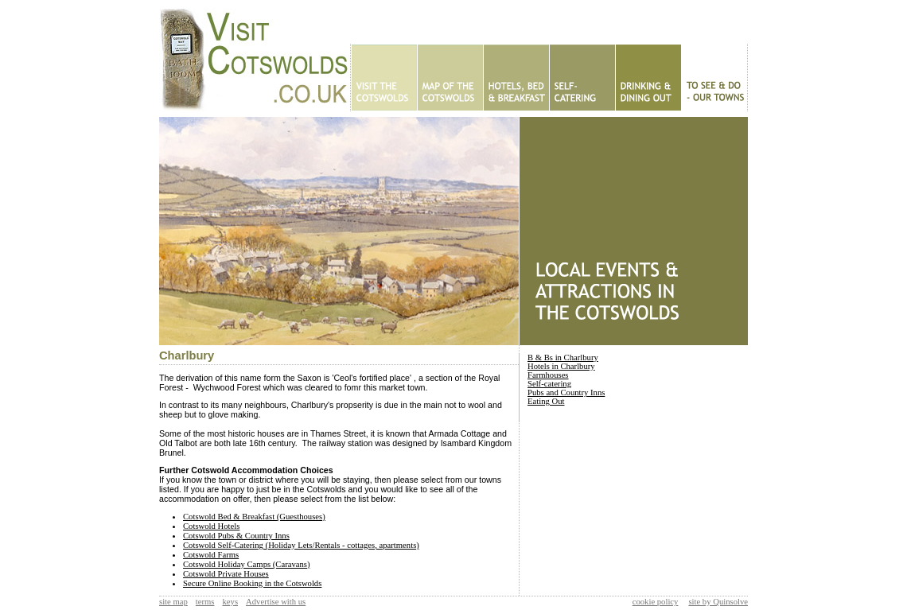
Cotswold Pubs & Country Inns (236, 535)
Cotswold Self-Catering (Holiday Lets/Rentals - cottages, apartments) (301, 545)
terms (205, 601)
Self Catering (582, 77)
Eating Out (648, 77)
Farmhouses (548, 375)
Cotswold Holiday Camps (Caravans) (246, 564)
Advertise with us (276, 601)
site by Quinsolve (718, 601)
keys (231, 601)
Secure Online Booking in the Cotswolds (252, 583)
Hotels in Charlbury (561, 366)
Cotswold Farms (211, 554)
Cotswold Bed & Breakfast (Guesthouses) (254, 516)
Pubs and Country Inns (566, 392)
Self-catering (549, 383)
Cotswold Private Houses (226, 573)
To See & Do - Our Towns (714, 77)
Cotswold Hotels (211, 526)
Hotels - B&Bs (516, 77)
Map (450, 77)
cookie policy (656, 601)
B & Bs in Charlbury (562, 357)
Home (384, 77)
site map (173, 601)
